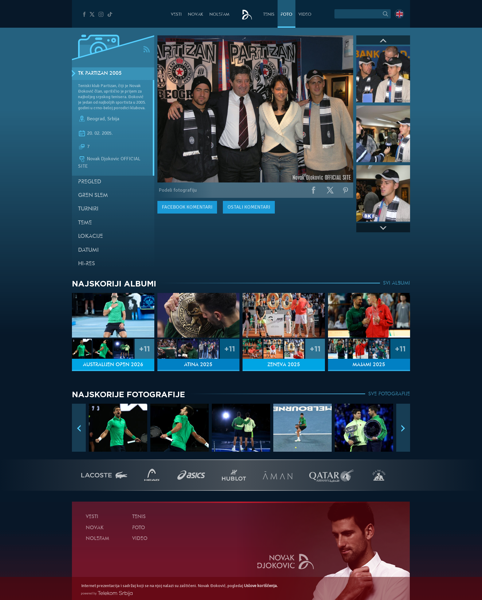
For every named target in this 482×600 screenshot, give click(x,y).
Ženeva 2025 (283, 364)
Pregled (89, 182)
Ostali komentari (248, 207)
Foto (286, 14)
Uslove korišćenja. (261, 585)
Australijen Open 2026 (113, 364)
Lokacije (90, 236)
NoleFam (219, 14)
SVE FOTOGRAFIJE (389, 394)
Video (304, 14)
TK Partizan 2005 (100, 73)
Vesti (176, 14)
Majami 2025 (369, 364)
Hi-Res (86, 264)
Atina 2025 (198, 364)
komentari (187, 207)
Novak (195, 14)
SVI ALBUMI (396, 283)
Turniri (88, 209)
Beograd (96, 119)
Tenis (269, 14)
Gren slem (93, 195)
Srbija (113, 119)
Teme (85, 223)
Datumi (88, 250)
